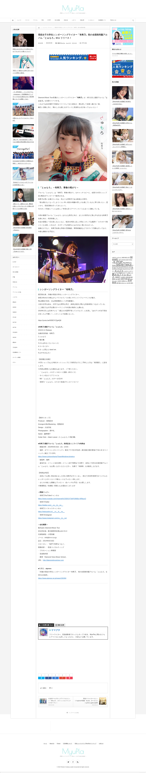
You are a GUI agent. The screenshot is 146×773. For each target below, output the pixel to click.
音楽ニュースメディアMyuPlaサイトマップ (85, 743)
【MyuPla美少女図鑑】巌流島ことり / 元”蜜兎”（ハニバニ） (122, 167)
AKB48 (14, 307)
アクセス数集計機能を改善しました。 (122, 53)
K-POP (49, 20)
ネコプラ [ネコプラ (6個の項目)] (119, 271)
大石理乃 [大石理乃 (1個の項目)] (123, 277)
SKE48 (14, 337)
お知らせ (101, 743)
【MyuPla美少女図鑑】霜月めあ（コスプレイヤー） (121, 231)
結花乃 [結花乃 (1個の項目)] (119, 281)
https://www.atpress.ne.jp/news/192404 (52, 578)
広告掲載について (67, 743)
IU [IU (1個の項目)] (112, 262)
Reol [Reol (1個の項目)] (130, 262)
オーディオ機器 (16, 357)
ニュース (19, 20)
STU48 (14, 317)
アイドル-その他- (17, 292)
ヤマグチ (40, 43)
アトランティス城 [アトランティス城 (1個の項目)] (128, 267)
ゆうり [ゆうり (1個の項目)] (122, 267)
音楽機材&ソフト (102, 20)
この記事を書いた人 (47, 625)
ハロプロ (15, 297)
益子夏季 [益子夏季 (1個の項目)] (118, 279)
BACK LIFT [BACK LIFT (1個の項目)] (127, 257)
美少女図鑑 (57, 20)
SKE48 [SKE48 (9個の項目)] (120, 264)
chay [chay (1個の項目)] (120, 259)
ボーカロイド (16, 266)
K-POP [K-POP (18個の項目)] (118, 262)
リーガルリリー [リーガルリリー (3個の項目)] (121, 272)
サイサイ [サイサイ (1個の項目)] (120, 269)
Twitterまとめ (113, 20)
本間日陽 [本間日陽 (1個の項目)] (128, 277)
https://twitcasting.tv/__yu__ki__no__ (51, 511)
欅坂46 (14, 302)
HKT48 (14, 327)
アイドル (35, 20)
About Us (52, 743)
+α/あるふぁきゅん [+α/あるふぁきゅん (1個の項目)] (116, 257)
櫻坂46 (14, 342)
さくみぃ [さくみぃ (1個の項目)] (114, 267)
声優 (42, 20)
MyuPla (73, 7)
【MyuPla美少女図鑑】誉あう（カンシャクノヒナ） (122, 188)
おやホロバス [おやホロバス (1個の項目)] (124, 266)
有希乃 (44, 688)
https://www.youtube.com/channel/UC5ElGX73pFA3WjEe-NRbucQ (62, 499)
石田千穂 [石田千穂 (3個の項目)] (124, 279)
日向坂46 (15, 332)
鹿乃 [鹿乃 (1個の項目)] (132, 283)
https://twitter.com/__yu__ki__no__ (50, 505)
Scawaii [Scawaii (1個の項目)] (114, 265)
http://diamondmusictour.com (53, 560)
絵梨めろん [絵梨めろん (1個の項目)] (124, 281)
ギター (14, 362)
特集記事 (82, 20)
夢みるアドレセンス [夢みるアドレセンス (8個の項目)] (121, 275)
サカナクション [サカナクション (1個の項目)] (127, 269)
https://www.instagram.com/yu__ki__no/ (52, 518)
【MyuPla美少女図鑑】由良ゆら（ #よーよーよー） (122, 210)
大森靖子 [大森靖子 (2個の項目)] (117, 277)
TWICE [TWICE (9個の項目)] (128, 264)
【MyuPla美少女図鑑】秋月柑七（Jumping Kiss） (121, 103)
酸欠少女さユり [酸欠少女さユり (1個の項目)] (123, 283)
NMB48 (14, 312)
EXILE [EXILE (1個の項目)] (130, 259)
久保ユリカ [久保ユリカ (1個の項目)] (130, 272)
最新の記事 (60, 625)
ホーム (45, 743)
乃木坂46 (15, 347)
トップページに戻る (74, 712)
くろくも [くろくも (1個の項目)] (130, 266)
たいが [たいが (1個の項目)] (118, 267)
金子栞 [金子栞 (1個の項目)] (128, 283)
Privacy (59, 743)
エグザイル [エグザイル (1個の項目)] (115, 269)
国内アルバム (61, 43)
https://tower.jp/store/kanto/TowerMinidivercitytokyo (56, 456)
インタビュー (91, 20)
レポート (74, 20)
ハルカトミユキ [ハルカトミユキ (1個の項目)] (128, 271)
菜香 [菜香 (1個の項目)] (117, 283)
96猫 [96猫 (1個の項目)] (123, 257)
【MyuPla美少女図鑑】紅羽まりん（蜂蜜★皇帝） (122, 124)
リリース (27, 20)
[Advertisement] (73, 81)
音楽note (66, 20)
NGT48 (14, 322)
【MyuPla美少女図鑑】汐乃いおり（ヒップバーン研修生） (122, 146)
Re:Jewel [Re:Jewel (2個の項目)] (126, 262)
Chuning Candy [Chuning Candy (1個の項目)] (125, 259)
